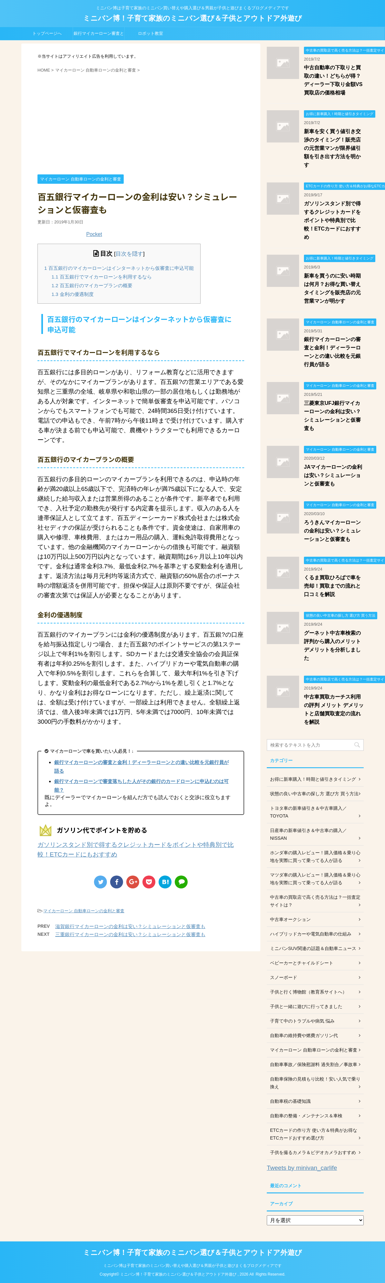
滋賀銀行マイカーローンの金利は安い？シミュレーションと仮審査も (130, 926)
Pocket (94, 234)
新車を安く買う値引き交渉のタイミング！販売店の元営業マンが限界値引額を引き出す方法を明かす (332, 148)
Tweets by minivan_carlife (302, 1167)
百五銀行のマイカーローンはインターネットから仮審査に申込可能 (119, 268)
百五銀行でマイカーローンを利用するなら (102, 276)
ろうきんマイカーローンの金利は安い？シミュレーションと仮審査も (332, 531)
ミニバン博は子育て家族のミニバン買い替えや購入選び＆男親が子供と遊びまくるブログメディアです (192, 1265)
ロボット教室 (150, 33)
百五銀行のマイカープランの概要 (92, 285)
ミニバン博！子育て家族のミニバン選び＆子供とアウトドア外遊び (192, 18)
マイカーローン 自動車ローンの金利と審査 (83, 910)
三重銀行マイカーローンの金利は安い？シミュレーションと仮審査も (130, 934)
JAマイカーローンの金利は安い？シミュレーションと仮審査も (333, 475)
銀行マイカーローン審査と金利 (99, 35)
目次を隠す (129, 254)
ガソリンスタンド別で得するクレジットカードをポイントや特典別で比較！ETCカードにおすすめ (332, 220)
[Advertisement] (141, 123)
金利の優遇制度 (73, 294)
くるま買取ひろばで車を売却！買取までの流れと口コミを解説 (332, 586)
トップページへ (47, 33)
